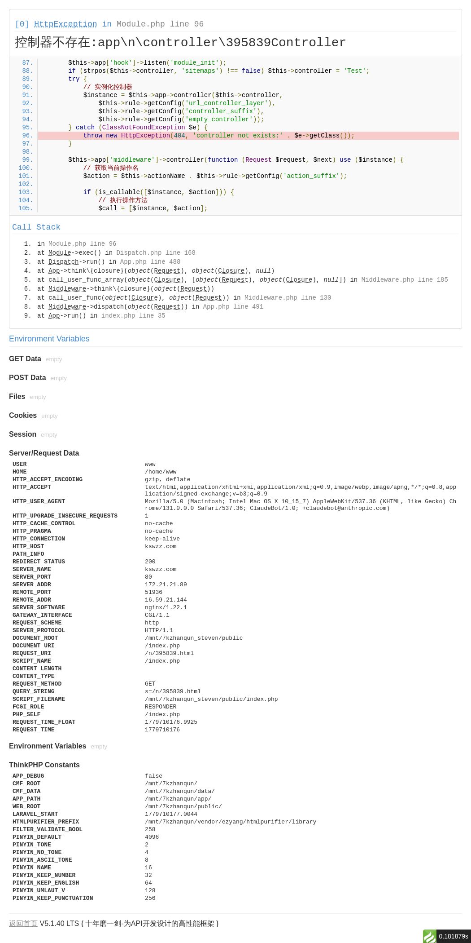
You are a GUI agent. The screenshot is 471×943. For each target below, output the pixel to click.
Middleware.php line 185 (405, 279)
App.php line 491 (233, 306)
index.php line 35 (133, 315)
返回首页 (23, 923)
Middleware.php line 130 (287, 297)
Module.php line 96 (160, 24)
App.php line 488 (150, 262)
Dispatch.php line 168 (155, 253)
